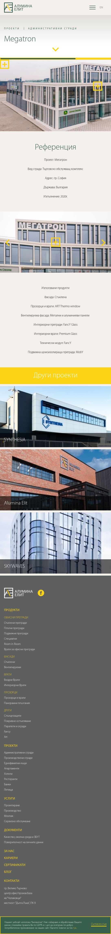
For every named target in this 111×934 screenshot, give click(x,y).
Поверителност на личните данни (23, 842)
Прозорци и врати (14, 697)
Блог (8, 872)
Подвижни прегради (16, 633)
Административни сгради (18, 752)
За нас (9, 851)
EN (101, 7)
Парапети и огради (15, 726)
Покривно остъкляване (17, 721)
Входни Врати (12, 680)
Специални (10, 638)
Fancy (7, 731)
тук (74, 928)
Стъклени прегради (15, 623)
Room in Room (12, 644)
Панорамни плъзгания (17, 703)
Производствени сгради (18, 758)
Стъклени (9, 662)
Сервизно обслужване (17, 821)
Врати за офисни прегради (19, 649)
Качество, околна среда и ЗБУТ (22, 837)
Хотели (8, 773)
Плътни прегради (14, 628)
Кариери (11, 858)
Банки (7, 784)
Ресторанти (10, 779)
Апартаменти (11, 768)
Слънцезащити (12, 715)
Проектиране (12, 805)
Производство (12, 810)
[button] (7, 242)
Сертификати (14, 865)
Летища (8, 789)
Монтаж (8, 816)
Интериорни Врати (15, 685)
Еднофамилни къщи (15, 763)
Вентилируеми (12, 667)
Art (5, 737)
